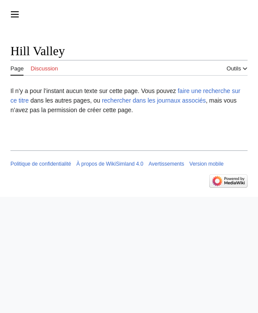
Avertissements (166, 164)
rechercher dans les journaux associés (154, 100)
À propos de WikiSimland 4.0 (109, 164)
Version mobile (206, 164)
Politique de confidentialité (40, 164)
